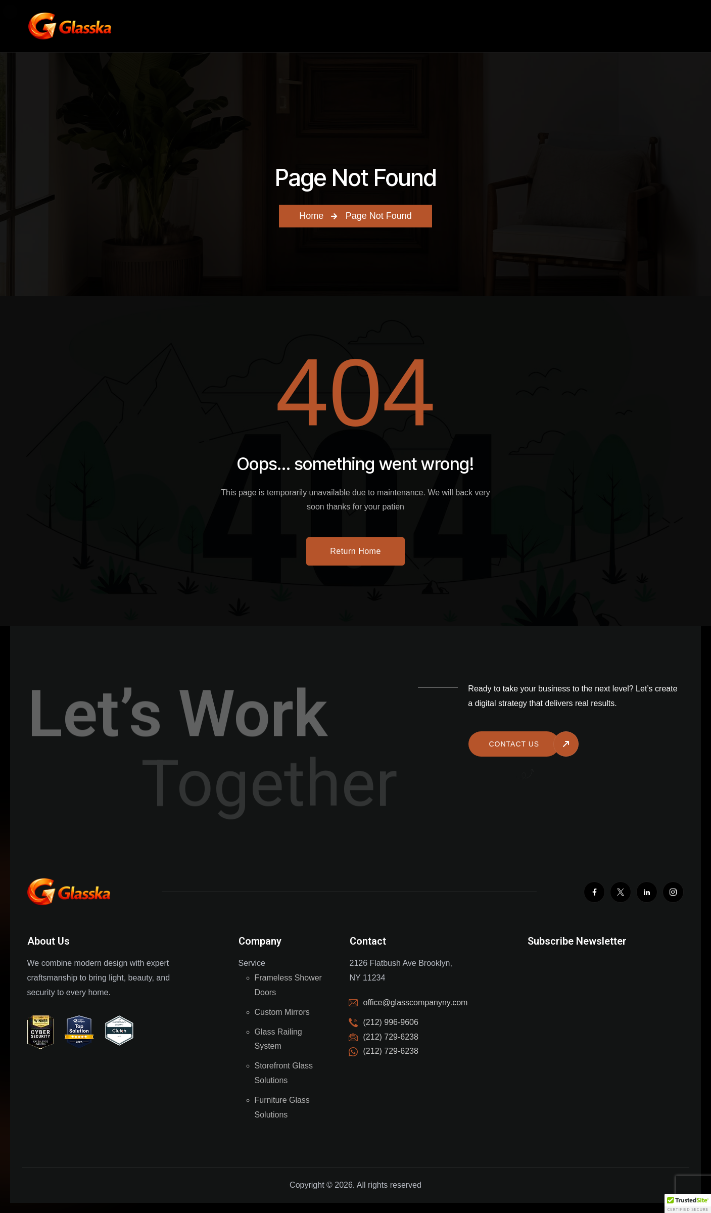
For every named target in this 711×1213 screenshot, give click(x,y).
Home (311, 216)
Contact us (514, 744)
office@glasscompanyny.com (415, 1002)
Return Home (355, 551)
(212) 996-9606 (390, 1022)
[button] (688, 1203)
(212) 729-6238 (390, 1051)
